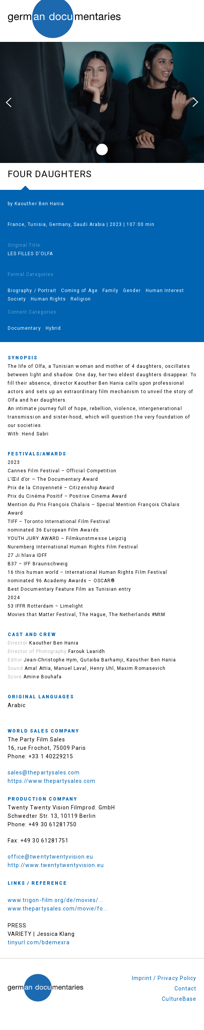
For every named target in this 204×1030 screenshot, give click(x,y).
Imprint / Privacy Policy (164, 978)
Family (110, 290)
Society (17, 299)
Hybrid (53, 328)
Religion (81, 299)
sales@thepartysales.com (44, 772)
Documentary (24, 328)
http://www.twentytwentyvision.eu (56, 865)
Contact (185, 988)
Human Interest (165, 290)
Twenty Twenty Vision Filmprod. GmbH (61, 807)
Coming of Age (79, 290)
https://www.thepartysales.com (51, 781)
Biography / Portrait (32, 290)
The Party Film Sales (36, 739)
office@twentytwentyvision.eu (50, 857)
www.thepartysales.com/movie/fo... (58, 908)
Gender (132, 290)
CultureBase (179, 999)
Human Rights (48, 299)
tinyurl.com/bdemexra (39, 942)
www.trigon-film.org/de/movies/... (56, 900)
